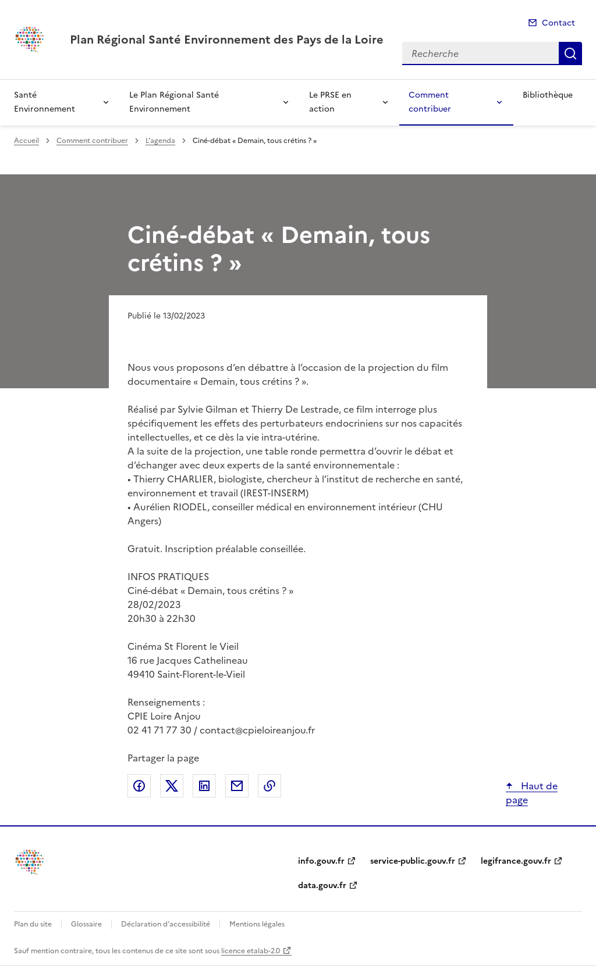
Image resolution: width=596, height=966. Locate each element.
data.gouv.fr (322, 885)
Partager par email (237, 785)
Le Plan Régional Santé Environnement (174, 102)
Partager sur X (171, 785)
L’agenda (160, 140)
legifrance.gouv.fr (516, 861)
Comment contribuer (430, 102)
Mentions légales (257, 924)
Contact (558, 23)
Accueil (26, 140)
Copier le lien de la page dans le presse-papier (269, 785)
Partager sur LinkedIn (204, 785)
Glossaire (86, 924)
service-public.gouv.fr (412, 861)
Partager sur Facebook (139, 785)
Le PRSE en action (330, 102)
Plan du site (33, 924)
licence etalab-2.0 (250, 951)
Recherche (570, 53)
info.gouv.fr (321, 861)
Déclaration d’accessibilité (165, 924)
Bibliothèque (548, 95)
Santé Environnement (44, 102)
